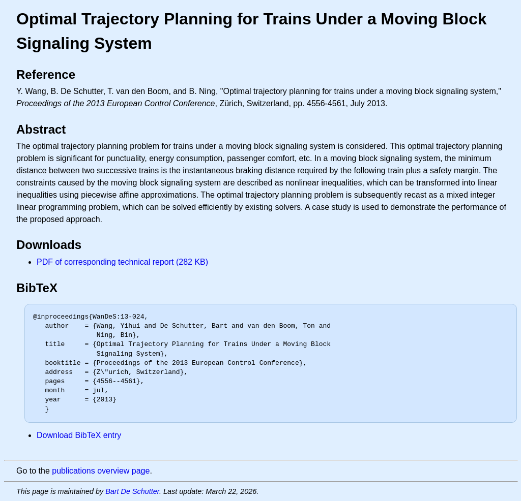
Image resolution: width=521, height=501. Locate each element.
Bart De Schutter (132, 491)
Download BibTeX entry (79, 435)
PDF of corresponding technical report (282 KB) (122, 262)
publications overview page (101, 470)
